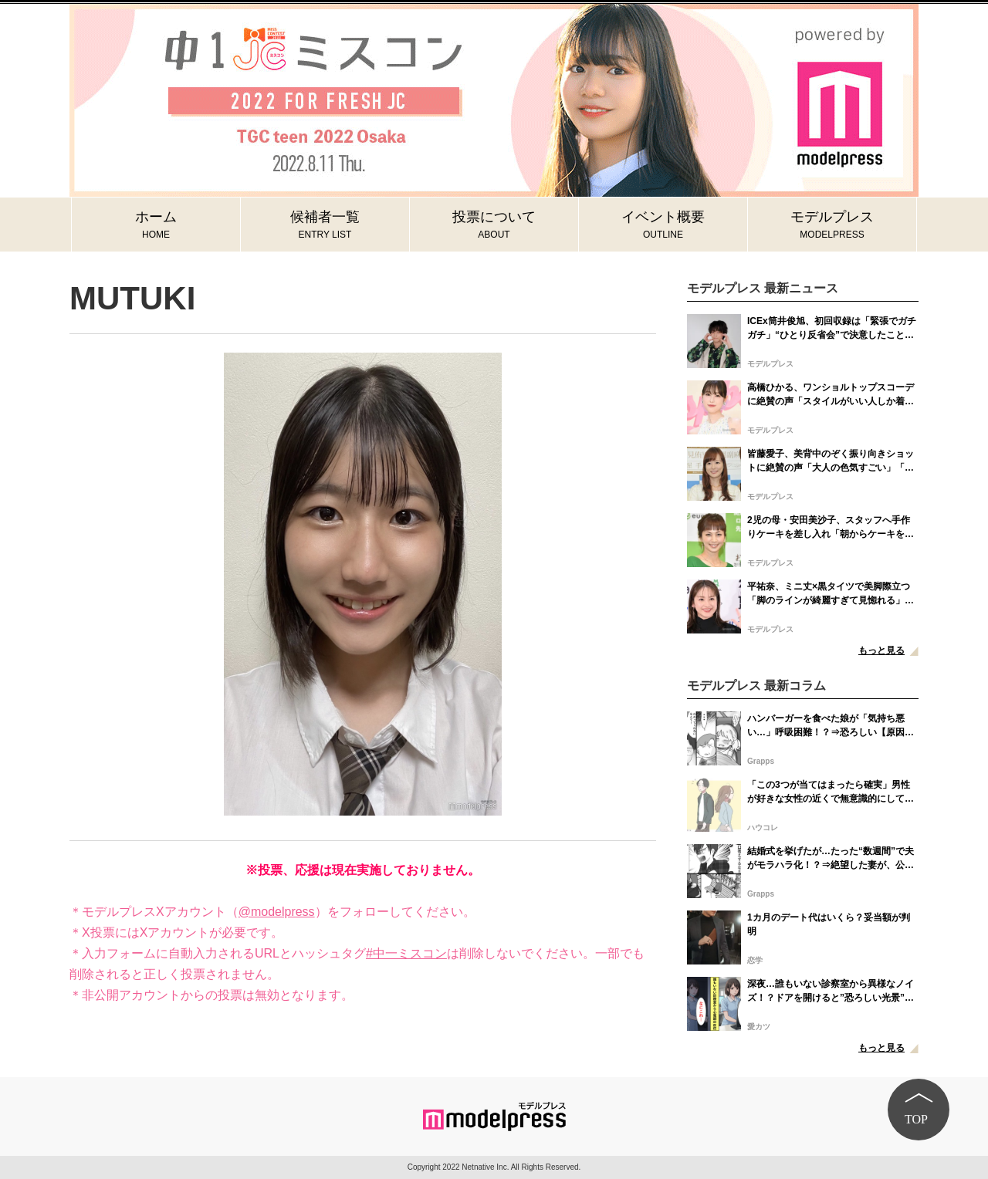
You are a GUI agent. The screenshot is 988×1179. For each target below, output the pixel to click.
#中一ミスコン (406, 953)
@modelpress (277, 911)
